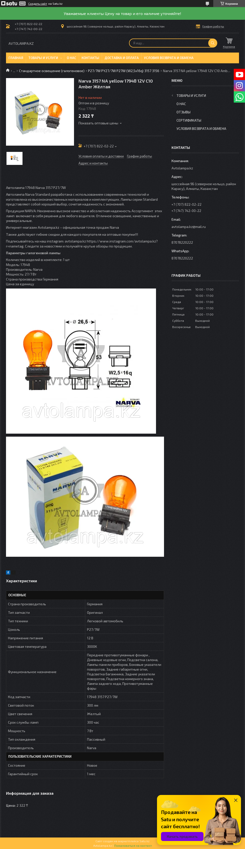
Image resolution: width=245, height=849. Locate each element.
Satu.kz (145, 841)
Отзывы (183, 112)
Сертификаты (188, 120)
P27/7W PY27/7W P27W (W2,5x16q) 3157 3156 (123, 71)
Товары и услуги (43, 58)
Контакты (90, 58)
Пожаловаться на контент (133, 845)
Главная (15, 58)
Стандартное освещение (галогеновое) (51, 71)
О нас (71, 58)
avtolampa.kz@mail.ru (189, 226)
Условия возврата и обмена (169, 58)
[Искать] (212, 43)
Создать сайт (37, 3)
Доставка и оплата (121, 58)
